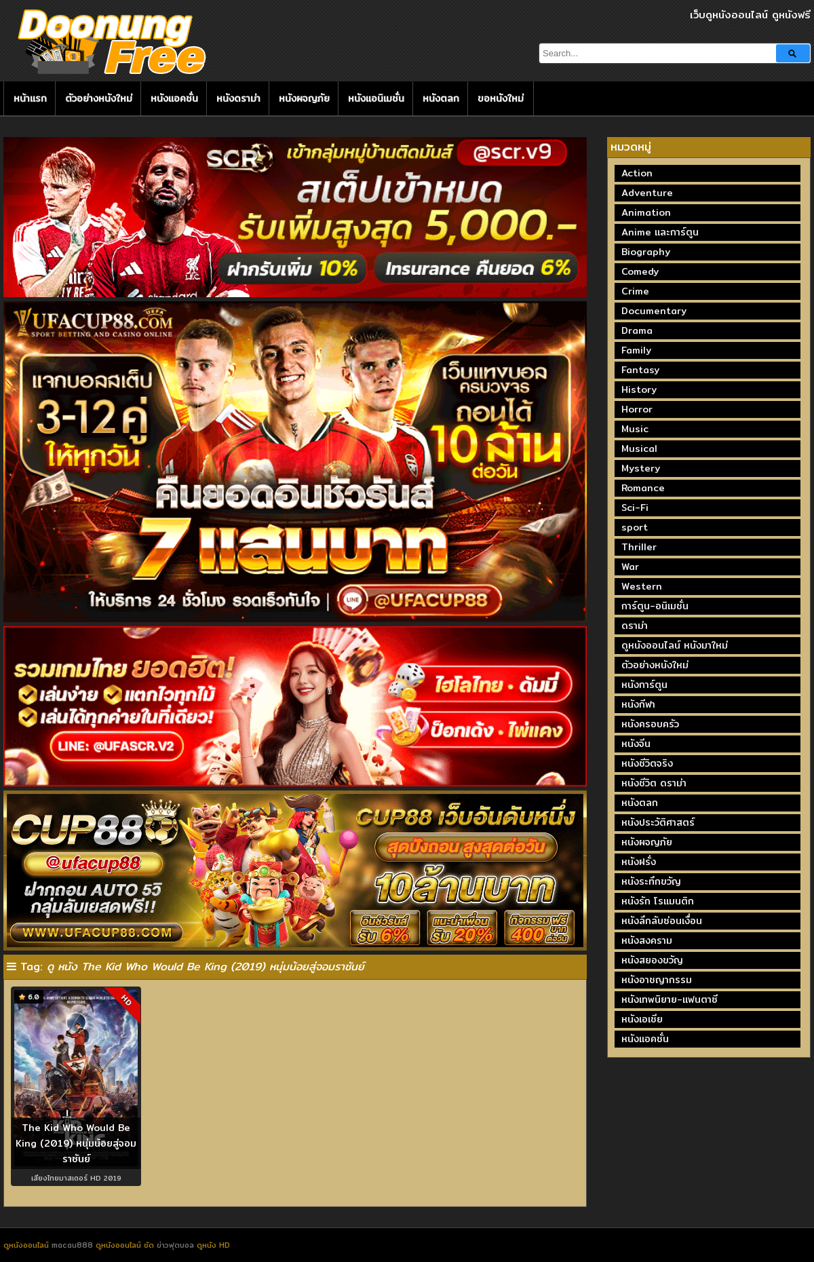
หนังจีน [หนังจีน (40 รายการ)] (636, 743)
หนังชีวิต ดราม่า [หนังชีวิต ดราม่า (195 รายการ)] (653, 783)
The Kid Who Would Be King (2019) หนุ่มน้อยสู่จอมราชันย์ (76, 1143)
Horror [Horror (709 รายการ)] (637, 409)
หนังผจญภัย (304, 98)
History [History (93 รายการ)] (639, 389)
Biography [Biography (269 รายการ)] (645, 251)
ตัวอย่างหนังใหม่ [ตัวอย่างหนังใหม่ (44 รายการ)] (655, 664)
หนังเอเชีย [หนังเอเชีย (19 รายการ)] (642, 1019)
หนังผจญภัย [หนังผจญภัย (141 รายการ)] (646, 842)
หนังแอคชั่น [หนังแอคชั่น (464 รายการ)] (645, 1038)
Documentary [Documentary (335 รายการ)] (653, 310)
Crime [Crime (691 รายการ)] (635, 291)
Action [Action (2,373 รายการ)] (637, 173)
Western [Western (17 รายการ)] (641, 586)
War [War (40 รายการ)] (630, 566)
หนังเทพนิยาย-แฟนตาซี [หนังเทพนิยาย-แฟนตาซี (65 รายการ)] (669, 999)
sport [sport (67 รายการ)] (634, 527)
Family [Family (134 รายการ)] (636, 350)
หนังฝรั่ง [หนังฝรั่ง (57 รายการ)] (638, 861)
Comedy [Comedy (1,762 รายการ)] (640, 271)
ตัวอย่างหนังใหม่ (98, 98)
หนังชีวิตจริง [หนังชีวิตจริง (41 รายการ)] (647, 763)
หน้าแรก (30, 98)
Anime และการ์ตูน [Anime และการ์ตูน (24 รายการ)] (660, 232)
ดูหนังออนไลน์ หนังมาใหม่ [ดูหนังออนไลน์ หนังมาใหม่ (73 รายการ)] (674, 645)
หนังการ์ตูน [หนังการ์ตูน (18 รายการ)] (644, 684)
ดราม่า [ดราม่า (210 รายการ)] (634, 625)
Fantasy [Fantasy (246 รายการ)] (640, 369)
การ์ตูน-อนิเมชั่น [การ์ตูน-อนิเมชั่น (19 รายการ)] (655, 605)
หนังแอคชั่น (174, 98)
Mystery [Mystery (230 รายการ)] (640, 468)
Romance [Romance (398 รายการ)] (643, 487)
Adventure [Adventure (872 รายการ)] (647, 192)
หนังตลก (441, 98)
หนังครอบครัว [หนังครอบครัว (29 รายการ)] (650, 723)
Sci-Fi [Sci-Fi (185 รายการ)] (634, 507)
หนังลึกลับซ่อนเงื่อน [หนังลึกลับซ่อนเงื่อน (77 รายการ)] (661, 920)
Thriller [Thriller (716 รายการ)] (639, 546)
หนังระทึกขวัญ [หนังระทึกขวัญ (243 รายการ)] (651, 881)
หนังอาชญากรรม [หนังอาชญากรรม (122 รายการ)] (656, 979)
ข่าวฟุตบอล (177, 1245)
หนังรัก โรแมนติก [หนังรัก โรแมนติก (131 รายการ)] (657, 901)
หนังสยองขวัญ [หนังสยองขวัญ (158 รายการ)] (652, 960)
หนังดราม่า (238, 98)
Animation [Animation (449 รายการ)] (646, 212)
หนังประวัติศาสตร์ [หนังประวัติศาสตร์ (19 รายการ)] (658, 822)
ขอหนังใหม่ (501, 98)
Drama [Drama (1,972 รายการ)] (637, 330)
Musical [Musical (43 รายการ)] (639, 448)
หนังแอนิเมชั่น (376, 98)
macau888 (72, 1245)
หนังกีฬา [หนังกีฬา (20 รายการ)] (638, 704)
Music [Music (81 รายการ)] (634, 428)
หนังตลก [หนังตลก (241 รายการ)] (639, 802)
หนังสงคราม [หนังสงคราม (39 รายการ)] (646, 940)
